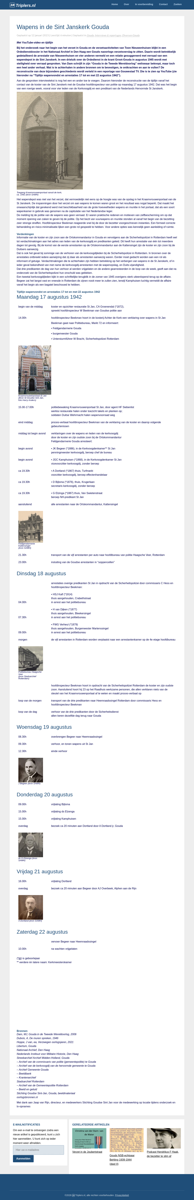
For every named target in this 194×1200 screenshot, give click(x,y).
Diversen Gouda (131, 35)
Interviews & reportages (108, 35)
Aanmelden (23, 1158)
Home (114, 4)
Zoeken (178, 4)
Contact (163, 4)
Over (126, 4)
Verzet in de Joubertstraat (87, 1151)
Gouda (90, 35)
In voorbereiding (144, 4)
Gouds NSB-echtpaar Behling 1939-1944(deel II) (122, 1159)
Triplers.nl (25, 5)
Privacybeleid (122, 1195)
